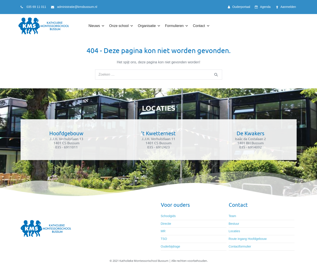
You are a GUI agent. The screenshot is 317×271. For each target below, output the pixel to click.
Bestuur (234, 223)
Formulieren (174, 26)
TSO (164, 239)
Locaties (234, 231)
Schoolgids (168, 216)
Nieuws (94, 26)
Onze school (119, 26)
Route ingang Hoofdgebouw (248, 239)
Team (232, 216)
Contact (199, 26)
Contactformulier (240, 246)
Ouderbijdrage (170, 246)
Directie (166, 223)
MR (163, 231)
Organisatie (147, 26)
